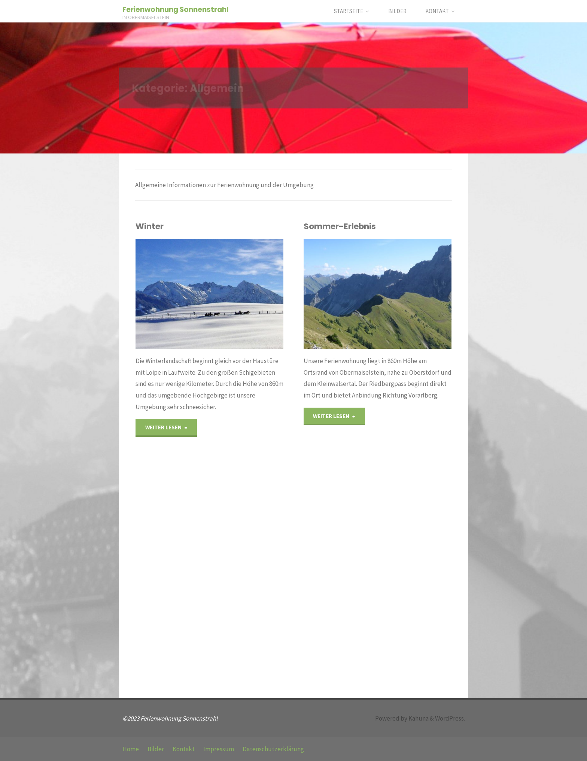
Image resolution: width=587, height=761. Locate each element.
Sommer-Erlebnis (340, 226)
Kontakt (184, 749)
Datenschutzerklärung (273, 749)
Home (130, 749)
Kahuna (418, 718)
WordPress (449, 718)
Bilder (155, 749)
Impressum (218, 749)
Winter (150, 226)
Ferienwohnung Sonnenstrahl (175, 9)
